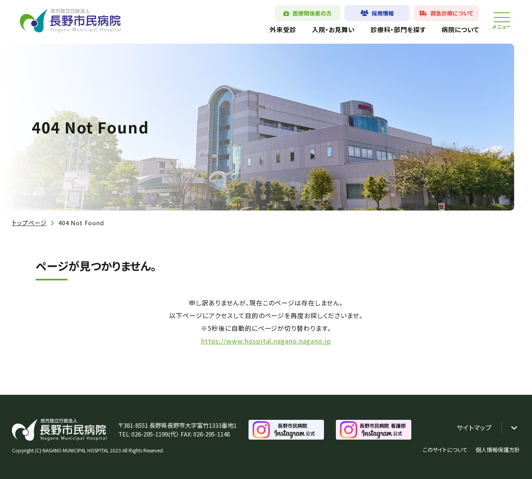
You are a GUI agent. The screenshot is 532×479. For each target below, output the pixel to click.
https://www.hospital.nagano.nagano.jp (266, 341)
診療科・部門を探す (398, 29)
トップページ (29, 222)
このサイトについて (445, 450)
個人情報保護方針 (498, 450)
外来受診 (283, 29)
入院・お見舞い (333, 29)
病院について (460, 29)
